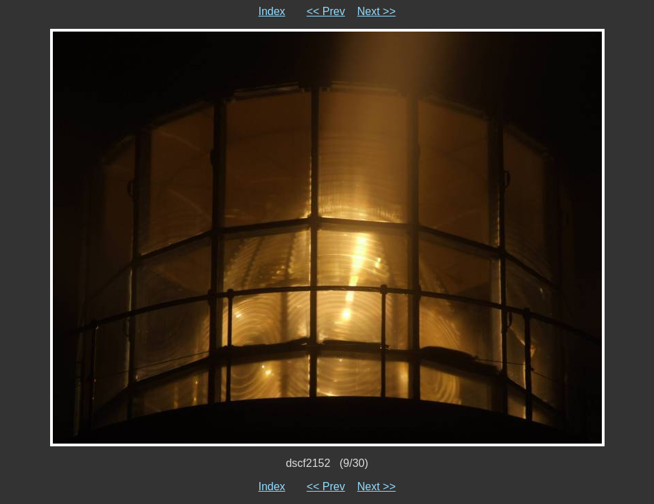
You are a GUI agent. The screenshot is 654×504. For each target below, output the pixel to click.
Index (271, 11)
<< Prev (326, 11)
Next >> (377, 11)
